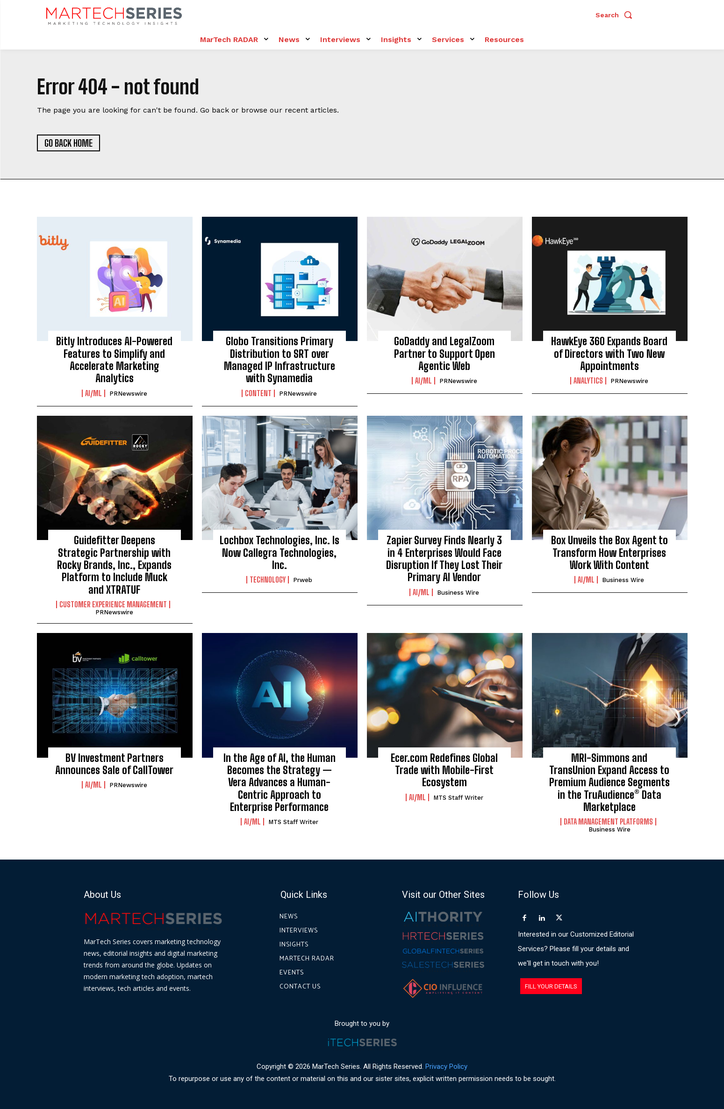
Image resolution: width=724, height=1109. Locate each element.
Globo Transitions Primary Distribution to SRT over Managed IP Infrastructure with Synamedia (279, 359)
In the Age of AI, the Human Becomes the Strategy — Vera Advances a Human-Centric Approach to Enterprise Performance (279, 783)
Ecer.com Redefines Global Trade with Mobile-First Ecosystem (444, 770)
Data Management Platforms (608, 822)
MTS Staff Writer (293, 822)
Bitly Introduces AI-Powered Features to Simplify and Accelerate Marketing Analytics (114, 359)
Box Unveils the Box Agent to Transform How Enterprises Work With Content (609, 552)
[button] (616, 15)
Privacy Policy (446, 1066)
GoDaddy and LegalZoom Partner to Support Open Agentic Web (444, 353)
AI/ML (93, 393)
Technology (268, 580)
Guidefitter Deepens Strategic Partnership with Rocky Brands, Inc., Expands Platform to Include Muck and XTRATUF (114, 565)
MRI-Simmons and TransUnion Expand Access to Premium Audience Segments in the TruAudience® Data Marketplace (609, 783)
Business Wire (458, 592)
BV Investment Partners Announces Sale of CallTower (114, 764)
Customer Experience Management (113, 604)
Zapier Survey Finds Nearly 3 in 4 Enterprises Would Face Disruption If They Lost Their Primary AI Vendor (444, 558)
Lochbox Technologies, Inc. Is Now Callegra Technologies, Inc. (279, 552)
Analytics (588, 381)
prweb (302, 580)
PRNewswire (128, 393)
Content (258, 393)
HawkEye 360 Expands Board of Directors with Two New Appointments (609, 353)
